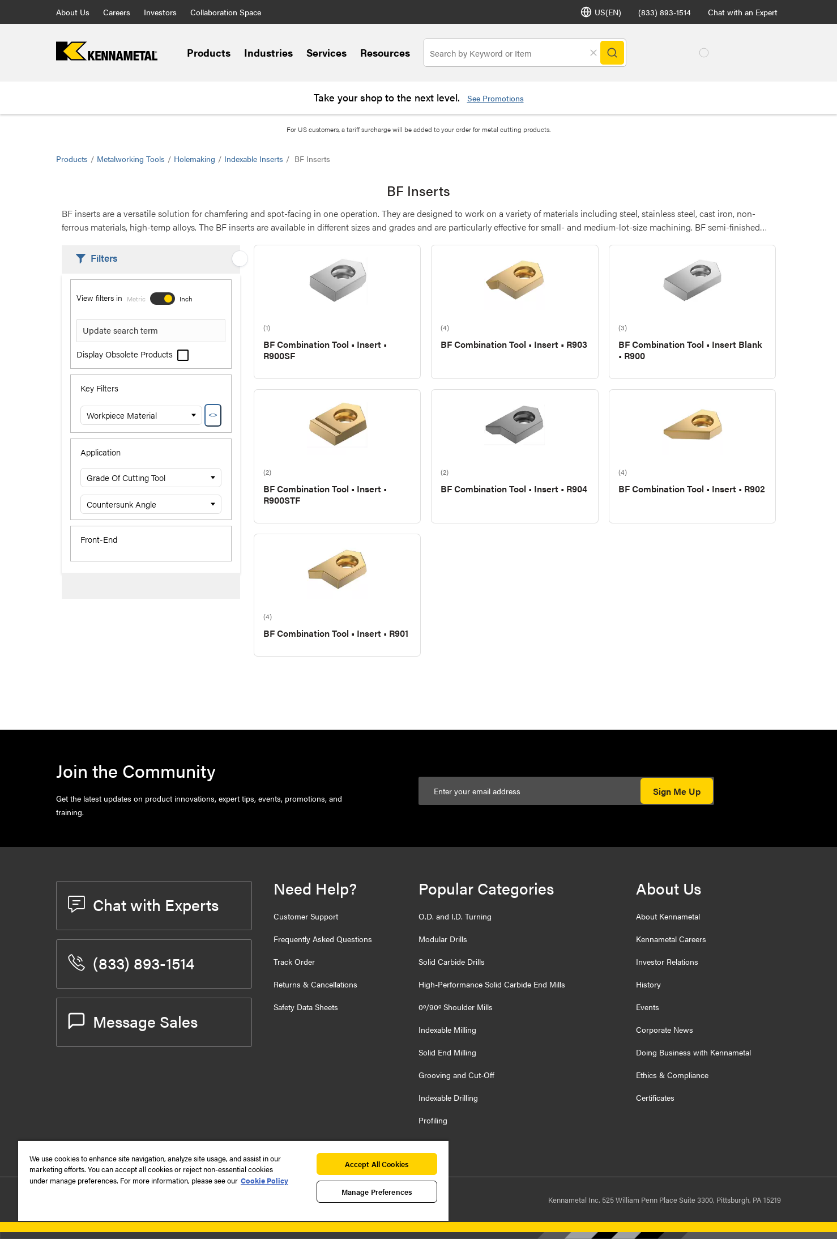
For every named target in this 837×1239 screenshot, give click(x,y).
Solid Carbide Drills (451, 961)
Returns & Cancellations (315, 984)
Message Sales (133, 1021)
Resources (385, 52)
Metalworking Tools (131, 158)
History (648, 984)
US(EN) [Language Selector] (600, 12)
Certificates (655, 1097)
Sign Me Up (677, 791)
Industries (268, 52)
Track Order (294, 961)
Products (208, 52)
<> (212, 415)
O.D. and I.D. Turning (455, 916)
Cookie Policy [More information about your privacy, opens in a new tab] (264, 1180)
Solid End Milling (447, 1052)
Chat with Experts (143, 904)
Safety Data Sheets (306, 1006)
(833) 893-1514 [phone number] (664, 12)
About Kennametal (668, 916)
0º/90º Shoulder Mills (455, 1006)
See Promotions (495, 98)
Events (647, 1006)
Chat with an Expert (743, 12)
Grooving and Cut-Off (456, 1074)
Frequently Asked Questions (323, 938)
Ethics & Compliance (672, 1074)
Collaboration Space (225, 12)
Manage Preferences (376, 1191)
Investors (160, 12)
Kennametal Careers (671, 938)
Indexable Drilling (448, 1097)
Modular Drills (442, 938)
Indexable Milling (447, 1029)
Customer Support (306, 916)
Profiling (432, 1120)
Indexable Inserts (253, 158)
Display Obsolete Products (132, 354)
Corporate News (664, 1029)
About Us (72, 12)
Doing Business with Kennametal (693, 1052)
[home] (106, 56)
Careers (116, 12)
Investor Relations (667, 961)
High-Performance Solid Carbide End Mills (491, 984)
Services (326, 52)
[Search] (612, 53)
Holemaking (194, 158)
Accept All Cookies (377, 1164)
